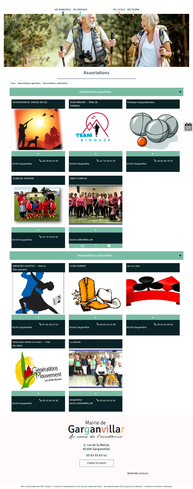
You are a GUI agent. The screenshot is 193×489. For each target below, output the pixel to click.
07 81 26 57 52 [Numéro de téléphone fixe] (50, 324)
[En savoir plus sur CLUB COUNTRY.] (95, 317)
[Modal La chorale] (95, 388)
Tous (13, 83)
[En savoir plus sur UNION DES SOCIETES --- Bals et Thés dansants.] (38, 317)
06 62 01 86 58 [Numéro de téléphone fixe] (165, 324)
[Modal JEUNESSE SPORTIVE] (38, 225)
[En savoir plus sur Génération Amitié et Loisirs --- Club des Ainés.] (38, 393)
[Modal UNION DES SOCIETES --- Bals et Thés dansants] (38, 313)
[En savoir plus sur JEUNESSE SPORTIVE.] (38, 230)
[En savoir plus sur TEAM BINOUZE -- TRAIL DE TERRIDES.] (95, 153)
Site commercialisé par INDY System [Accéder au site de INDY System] (36, 486)
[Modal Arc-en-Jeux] (153, 312)
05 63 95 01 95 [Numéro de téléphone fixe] (50, 400)
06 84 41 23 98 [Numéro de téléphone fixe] (108, 324)
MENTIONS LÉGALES (137, 473)
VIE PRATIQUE (80, 9)
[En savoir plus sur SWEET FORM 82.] (95, 230)
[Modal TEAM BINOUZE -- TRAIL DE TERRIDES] (95, 149)
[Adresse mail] (82, 246)
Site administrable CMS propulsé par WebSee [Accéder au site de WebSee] (123, 486)
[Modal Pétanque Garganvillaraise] (153, 149)
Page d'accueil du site (100, 9)
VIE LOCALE (119, 9)
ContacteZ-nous (96, 463)
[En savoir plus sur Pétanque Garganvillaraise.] (153, 153)
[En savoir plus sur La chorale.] (95, 393)
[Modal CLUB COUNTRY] (95, 312)
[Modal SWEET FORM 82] (95, 225)
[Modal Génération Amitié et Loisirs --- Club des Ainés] (38, 389)
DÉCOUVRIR (133, 9)
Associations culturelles (55, 83)
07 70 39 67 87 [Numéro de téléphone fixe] (108, 160)
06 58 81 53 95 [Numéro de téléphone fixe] (50, 160)
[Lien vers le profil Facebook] (109, 246)
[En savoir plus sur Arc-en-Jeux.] (153, 317)
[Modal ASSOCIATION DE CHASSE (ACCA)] (38, 149)
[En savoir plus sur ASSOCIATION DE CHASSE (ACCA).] (38, 153)
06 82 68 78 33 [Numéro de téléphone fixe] (165, 160)
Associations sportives (29, 83)
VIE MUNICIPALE (63, 9)
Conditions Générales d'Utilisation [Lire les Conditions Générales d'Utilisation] (158, 486)
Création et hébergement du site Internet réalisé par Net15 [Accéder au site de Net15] (77, 486)
